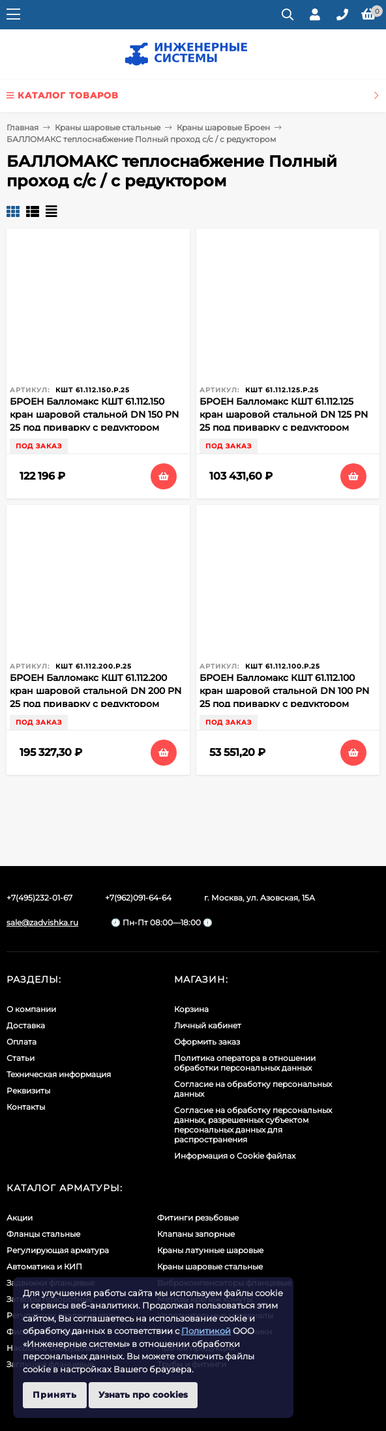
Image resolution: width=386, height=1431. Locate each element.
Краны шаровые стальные (107, 127)
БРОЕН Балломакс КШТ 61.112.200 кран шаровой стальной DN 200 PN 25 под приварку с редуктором (95, 691)
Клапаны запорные (196, 1234)
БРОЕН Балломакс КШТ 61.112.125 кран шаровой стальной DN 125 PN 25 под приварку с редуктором (284, 414)
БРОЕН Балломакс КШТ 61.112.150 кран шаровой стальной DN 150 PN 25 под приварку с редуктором (94, 414)
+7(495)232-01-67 (39, 898)
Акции (20, 1217)
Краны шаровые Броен (223, 127)
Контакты (26, 1107)
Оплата (22, 1042)
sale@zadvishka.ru (42, 922)
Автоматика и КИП (44, 1266)
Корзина (191, 1009)
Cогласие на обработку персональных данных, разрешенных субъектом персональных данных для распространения (253, 1124)
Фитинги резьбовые (198, 1217)
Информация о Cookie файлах (234, 1156)
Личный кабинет (207, 1025)
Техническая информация (59, 1074)
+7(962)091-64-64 (138, 898)
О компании (31, 1009)
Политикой (206, 1330)
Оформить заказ (207, 1042)
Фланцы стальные (43, 1234)
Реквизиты (28, 1090)
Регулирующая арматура (58, 1250)
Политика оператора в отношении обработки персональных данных (245, 1063)
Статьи (21, 1058)
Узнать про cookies (143, 1394)
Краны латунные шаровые (210, 1250)
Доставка (26, 1025)
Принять (55, 1394)
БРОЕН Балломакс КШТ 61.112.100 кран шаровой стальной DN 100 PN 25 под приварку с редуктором (284, 691)
